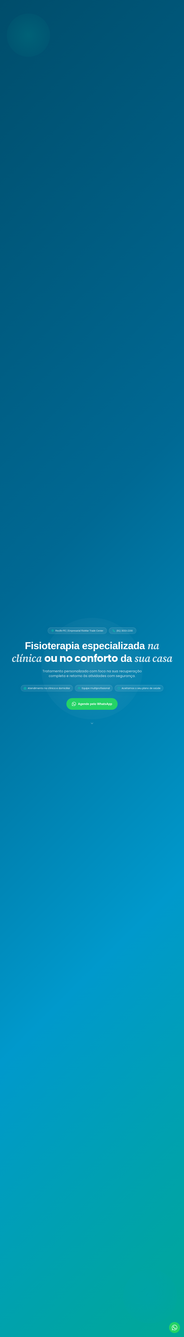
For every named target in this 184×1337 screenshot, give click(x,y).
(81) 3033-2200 (122, 630)
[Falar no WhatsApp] (174, 1327)
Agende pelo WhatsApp (92, 704)
